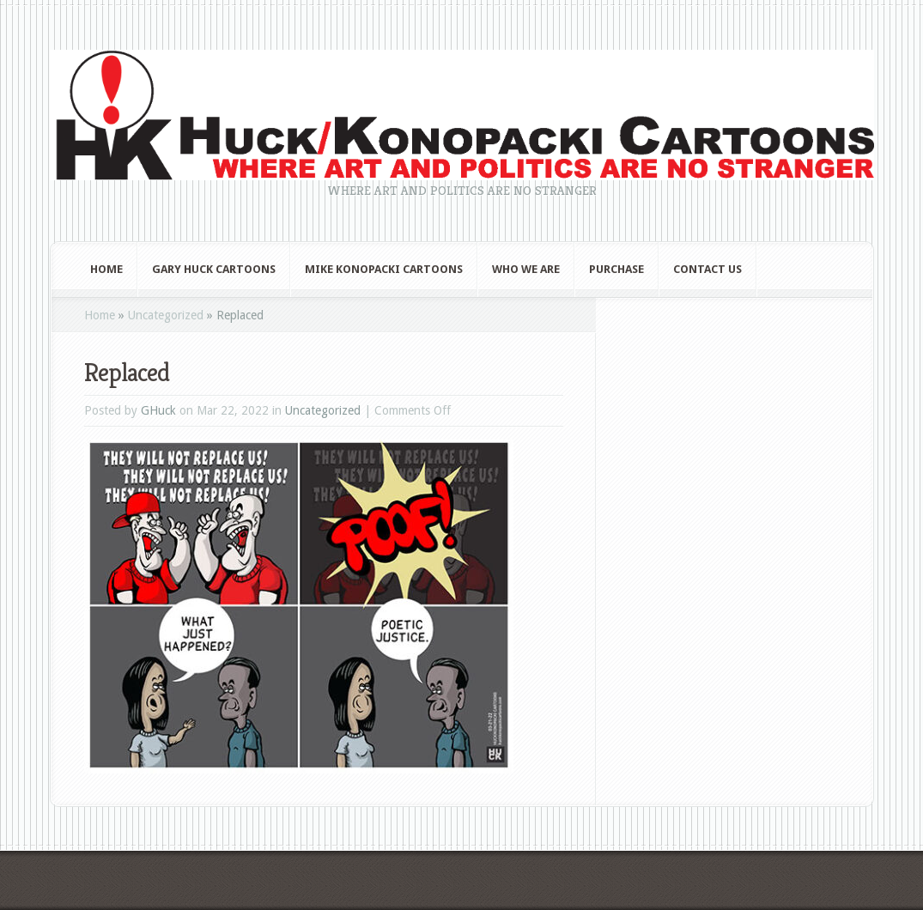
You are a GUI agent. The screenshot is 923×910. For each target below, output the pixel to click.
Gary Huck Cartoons (214, 269)
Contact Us (707, 269)
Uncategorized (165, 315)
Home (106, 269)
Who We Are (526, 269)
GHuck (158, 410)
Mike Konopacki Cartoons (384, 269)
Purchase (616, 269)
